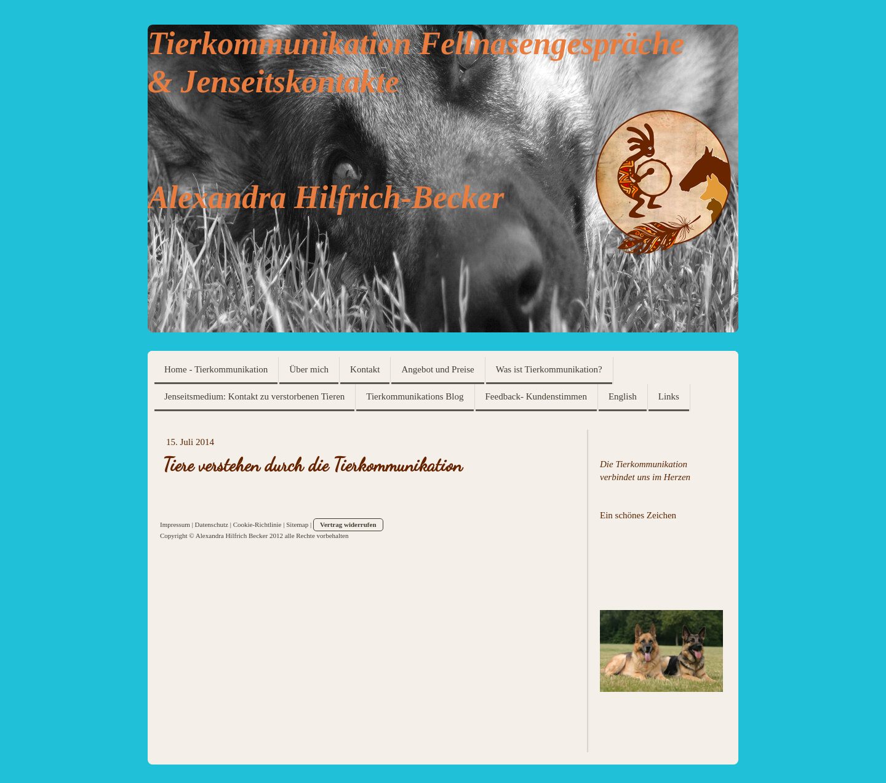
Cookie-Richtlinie (257, 524)
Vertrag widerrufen (348, 524)
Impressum (175, 524)
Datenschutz (211, 524)
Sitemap (297, 524)
